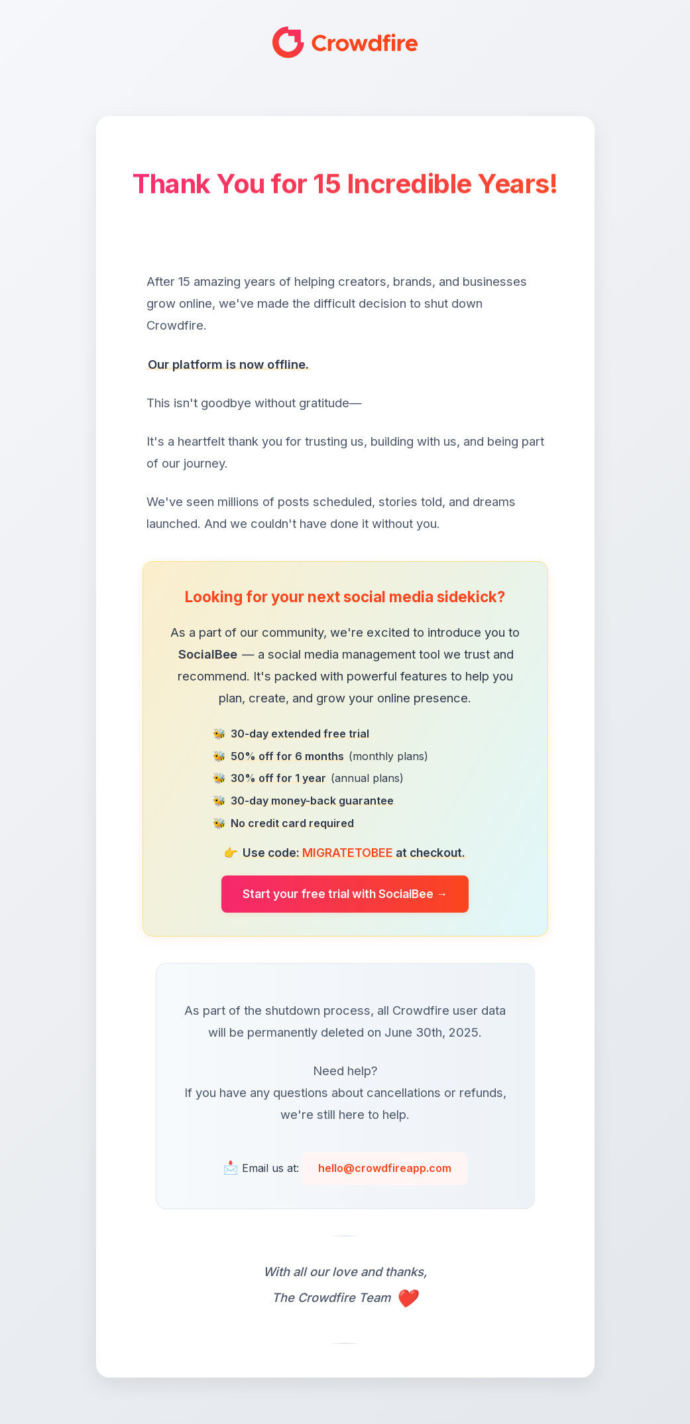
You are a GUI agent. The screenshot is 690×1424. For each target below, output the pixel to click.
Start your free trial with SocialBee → (345, 894)
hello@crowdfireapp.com (384, 1168)
